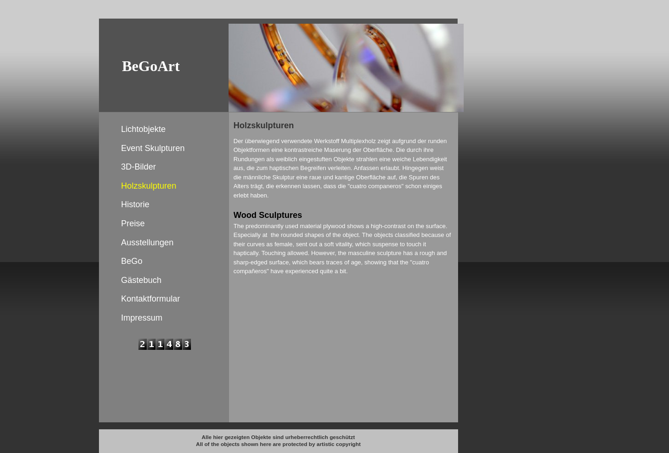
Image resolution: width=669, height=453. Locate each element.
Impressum (142, 317)
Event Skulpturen (153, 148)
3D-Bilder (138, 166)
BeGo (132, 261)
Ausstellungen (147, 242)
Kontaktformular (150, 298)
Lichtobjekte (143, 129)
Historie (135, 204)
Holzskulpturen (149, 185)
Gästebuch (141, 280)
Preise (133, 223)
